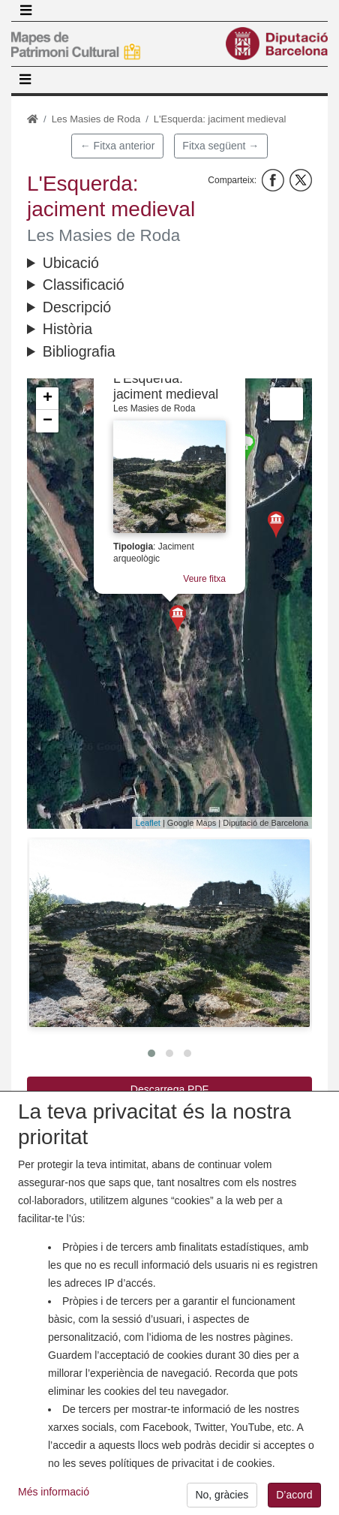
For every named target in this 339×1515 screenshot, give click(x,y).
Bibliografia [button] (79, 351)
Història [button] (67, 329)
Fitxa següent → (220, 146)
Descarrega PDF (169, 1089)
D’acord (294, 1497)
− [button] (47, 421)
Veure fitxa (204, 579)
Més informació (53, 1494)
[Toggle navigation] (25, 10)
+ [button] (47, 398)
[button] (169, 933)
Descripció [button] (77, 307)
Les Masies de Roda (96, 119)
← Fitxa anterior (117, 146)
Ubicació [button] (71, 263)
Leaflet (148, 822)
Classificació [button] (83, 284)
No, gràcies (221, 1497)
